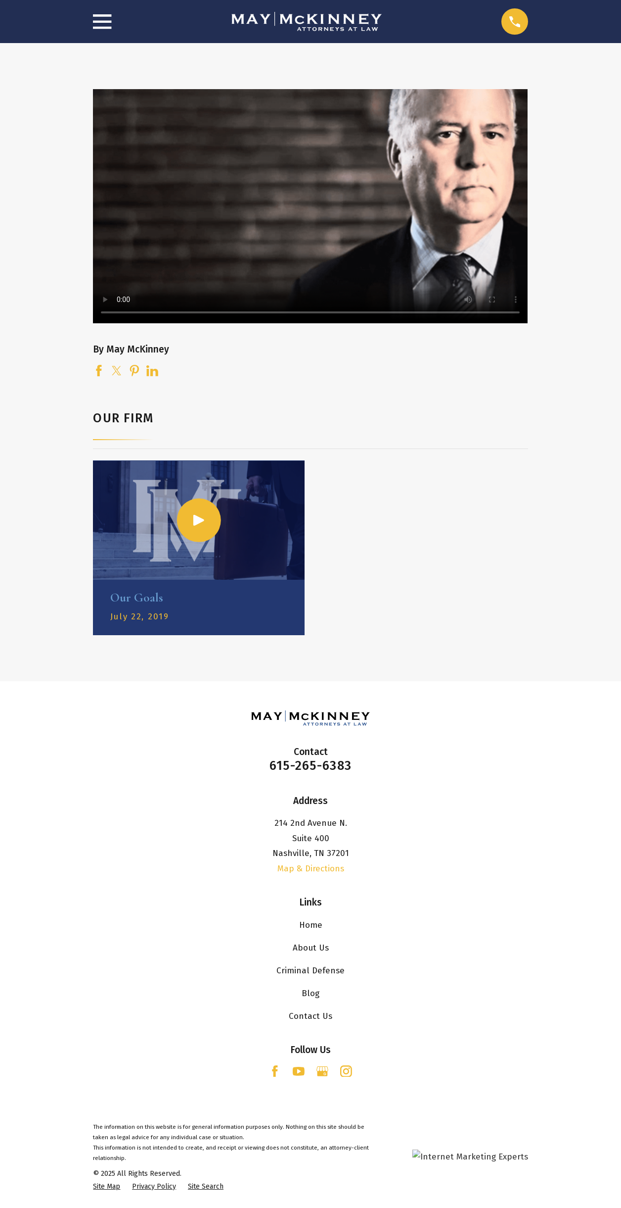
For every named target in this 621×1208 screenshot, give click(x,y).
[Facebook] (275, 1071)
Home (310, 925)
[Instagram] (346, 1071)
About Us (311, 948)
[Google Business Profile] (322, 1071)
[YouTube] (299, 1071)
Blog (310, 993)
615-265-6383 (310, 765)
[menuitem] (106, 1186)
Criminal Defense (310, 970)
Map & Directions (310, 868)
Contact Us (310, 1016)
